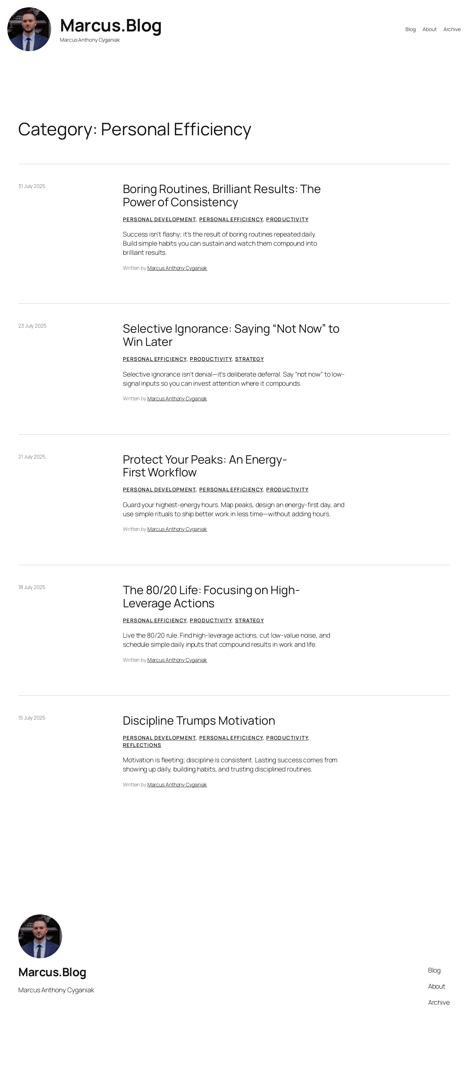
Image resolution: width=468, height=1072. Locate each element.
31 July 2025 (31, 185)
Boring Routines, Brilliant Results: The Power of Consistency (222, 195)
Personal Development (159, 219)
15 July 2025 (31, 717)
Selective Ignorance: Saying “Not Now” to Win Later (231, 335)
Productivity (287, 219)
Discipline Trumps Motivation (199, 720)
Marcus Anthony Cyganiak (177, 267)
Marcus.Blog (111, 25)
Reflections (142, 744)
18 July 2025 (31, 587)
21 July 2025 (31, 456)
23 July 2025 (32, 325)
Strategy (249, 358)
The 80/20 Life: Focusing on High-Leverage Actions (211, 596)
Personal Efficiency (231, 219)
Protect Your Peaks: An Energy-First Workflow (205, 466)
